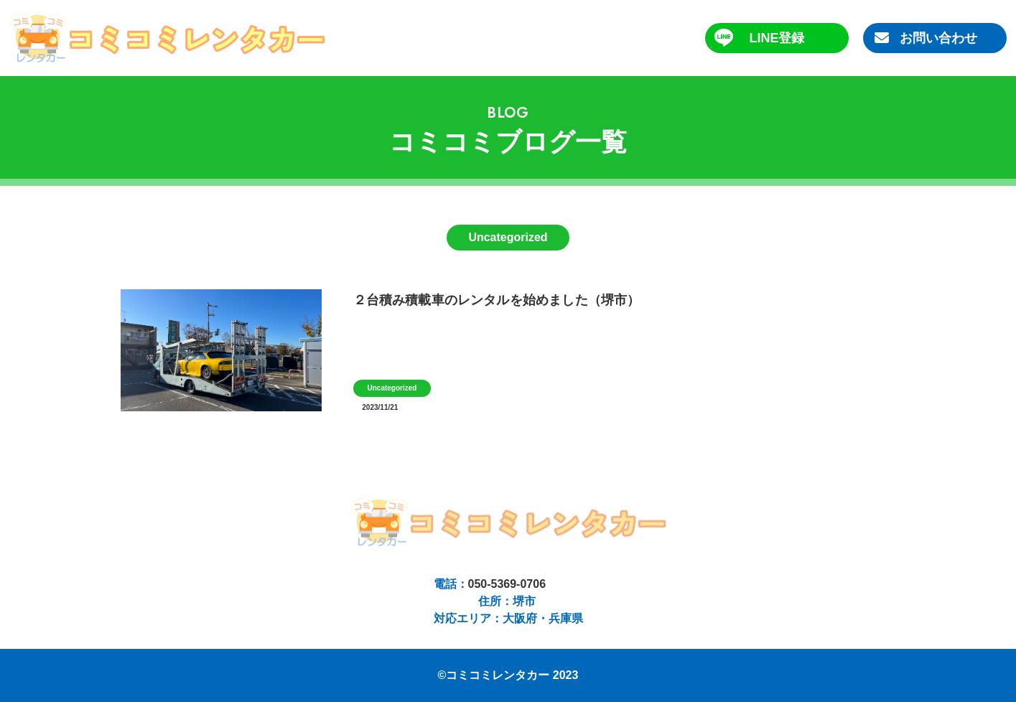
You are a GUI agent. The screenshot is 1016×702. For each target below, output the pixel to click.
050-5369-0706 (507, 584)
